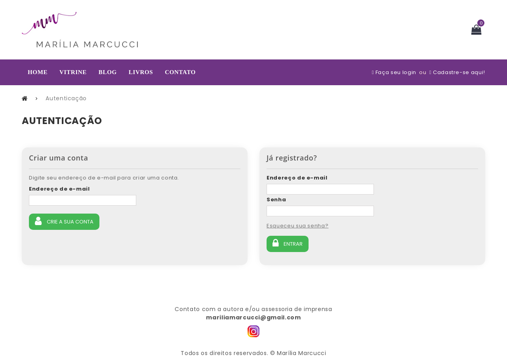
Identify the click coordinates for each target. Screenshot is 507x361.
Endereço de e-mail (59, 189)
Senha (276, 199)
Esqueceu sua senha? (297, 225)
